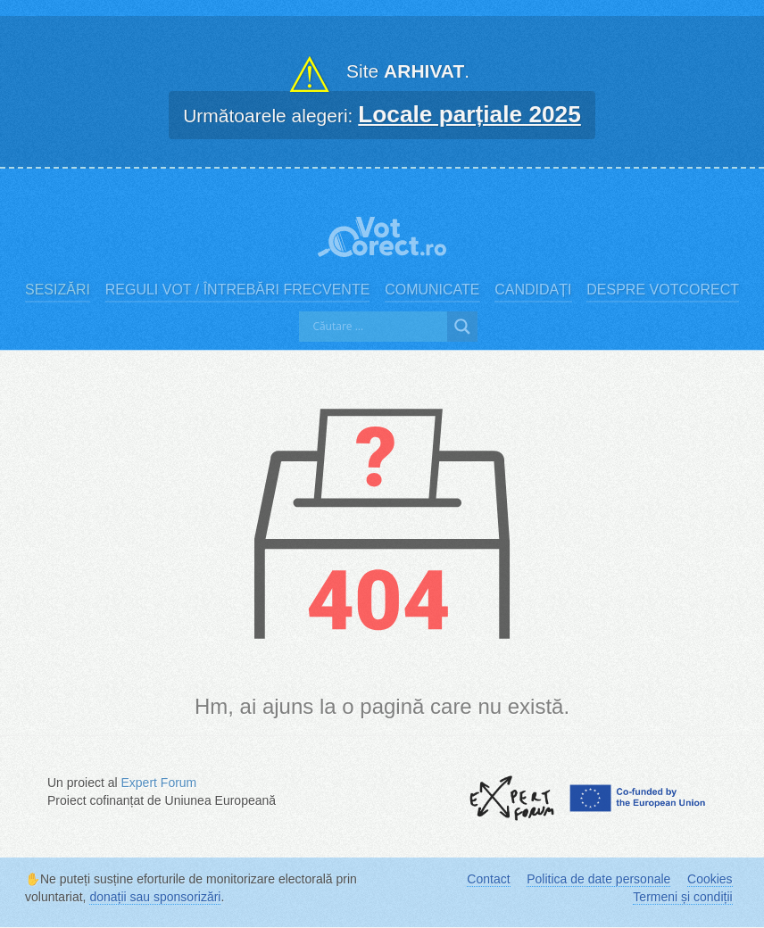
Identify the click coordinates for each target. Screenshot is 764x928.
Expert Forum (158, 782)
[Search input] (377, 326)
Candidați (532, 289)
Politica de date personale (598, 879)
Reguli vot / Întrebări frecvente (237, 289)
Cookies (710, 879)
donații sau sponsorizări (154, 897)
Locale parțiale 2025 (469, 114)
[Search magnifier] (462, 326)
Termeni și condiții (682, 897)
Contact (488, 879)
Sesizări (57, 289)
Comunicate (432, 289)
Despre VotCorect (662, 289)
